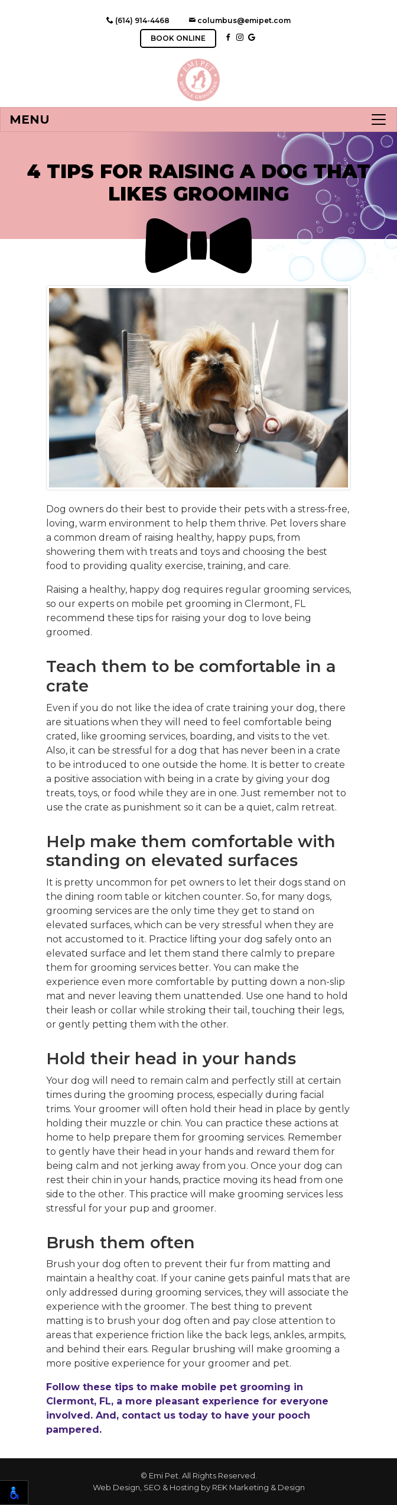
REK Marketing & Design (258, 1487)
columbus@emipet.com (239, 20)
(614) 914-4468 (138, 20)
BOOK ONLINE (178, 38)
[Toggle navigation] (198, 119)
